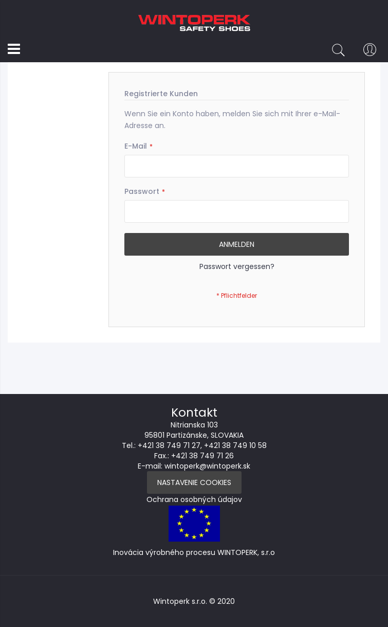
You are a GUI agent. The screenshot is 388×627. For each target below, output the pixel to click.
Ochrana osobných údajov (194, 499)
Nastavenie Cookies (194, 482)
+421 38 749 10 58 (235, 445)
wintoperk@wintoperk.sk (207, 466)
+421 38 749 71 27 (169, 445)
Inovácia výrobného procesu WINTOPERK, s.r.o (194, 552)
